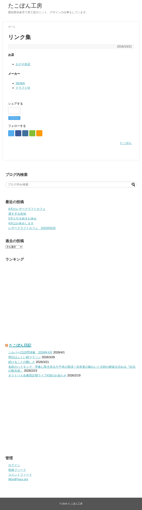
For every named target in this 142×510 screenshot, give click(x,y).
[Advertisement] (71, 418)
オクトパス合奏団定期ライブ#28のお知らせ (37, 375)
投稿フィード (17, 470)
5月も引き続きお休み (22, 218)
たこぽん (126, 143)
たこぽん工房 (25, 6)
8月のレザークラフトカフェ (26, 209)
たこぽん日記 (20, 345)
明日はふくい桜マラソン (24, 357)
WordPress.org (18, 479)
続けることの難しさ (21, 362)
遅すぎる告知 (17, 213)
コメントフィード (20, 474)
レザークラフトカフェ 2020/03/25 (32, 228)
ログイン (14, 465)
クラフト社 (23, 87)
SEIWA (20, 83)
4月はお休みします (21, 223)
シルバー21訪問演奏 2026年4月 (30, 352)
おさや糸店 (23, 64)
